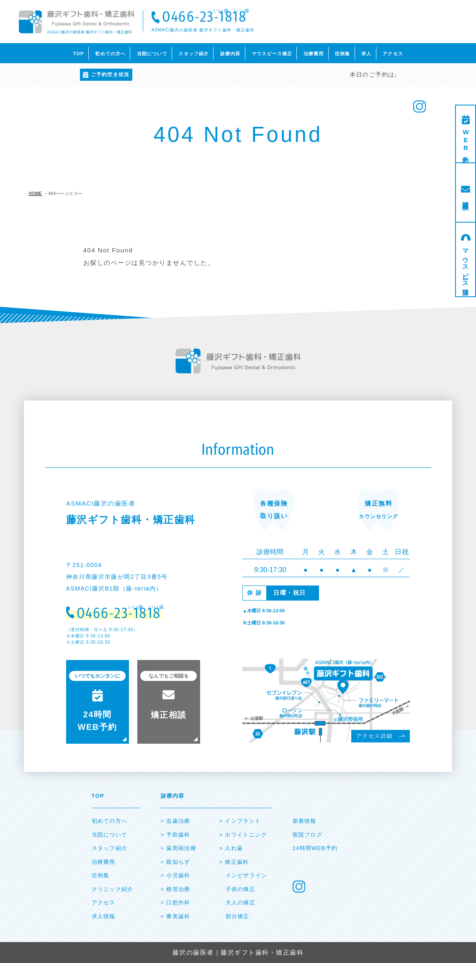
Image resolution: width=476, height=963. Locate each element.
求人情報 (104, 916)
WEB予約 (465, 140)
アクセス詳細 (374, 736)
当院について (152, 53)
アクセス (393, 53)
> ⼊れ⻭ (231, 848)
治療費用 (314, 53)
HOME (35, 193)
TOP (78, 53)
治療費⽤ (104, 862)
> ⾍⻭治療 (175, 821)
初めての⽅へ (110, 821)
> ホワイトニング (243, 835)
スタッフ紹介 (193, 53)
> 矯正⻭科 (234, 862)
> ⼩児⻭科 (175, 875)
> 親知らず (175, 862)
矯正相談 (465, 198)
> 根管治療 (175, 889)
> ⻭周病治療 (178, 848)
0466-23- (204, 18)
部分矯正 (238, 916)
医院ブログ (308, 835)
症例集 (342, 53)
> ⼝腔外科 (175, 902)
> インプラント (240, 821)
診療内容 (230, 53)
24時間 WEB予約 (97, 701)
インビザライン (247, 875)
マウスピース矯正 (272, 53)
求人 (366, 53)
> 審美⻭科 (175, 916)
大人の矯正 (241, 902)
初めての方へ (110, 53)
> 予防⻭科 (175, 835)
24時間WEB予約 (315, 848)
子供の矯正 (241, 889)
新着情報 (304, 821)
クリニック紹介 (113, 889)
